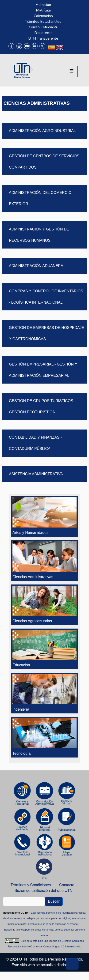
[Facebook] (11, 46)
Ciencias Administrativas (32, 577)
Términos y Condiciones (31, 885)
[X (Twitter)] (42, 46)
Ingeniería (20, 709)
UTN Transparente (43, 38)
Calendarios (43, 16)
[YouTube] (27, 46)
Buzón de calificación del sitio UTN (43, 891)
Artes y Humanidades (30, 533)
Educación (21, 665)
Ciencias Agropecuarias (32, 621)
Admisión (43, 4)
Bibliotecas (43, 32)
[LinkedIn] (35, 46)
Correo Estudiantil (43, 27)
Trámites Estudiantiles (43, 21)
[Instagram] (19, 46)
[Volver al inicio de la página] (72, 963)
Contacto (66, 885)
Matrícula (43, 10)
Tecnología (21, 753)
